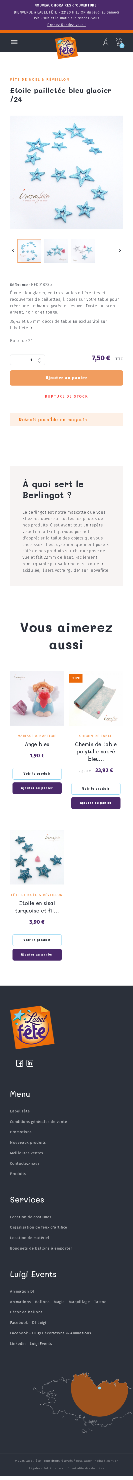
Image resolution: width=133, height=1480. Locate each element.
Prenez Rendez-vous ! (66, 25)
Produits (18, 1178)
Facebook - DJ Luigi (28, 1327)
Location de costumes (31, 1221)
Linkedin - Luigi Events (31, 1348)
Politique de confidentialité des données (74, 1472)
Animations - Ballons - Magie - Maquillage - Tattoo (58, 1306)
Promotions (21, 1136)
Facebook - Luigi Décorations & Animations (51, 1337)
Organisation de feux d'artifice (39, 1232)
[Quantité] (27, 362)
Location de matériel (30, 1242)
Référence (20, 286)
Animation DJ (22, 1295)
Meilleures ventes (27, 1157)
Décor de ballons (26, 1316)
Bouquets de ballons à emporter (41, 1252)
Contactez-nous (25, 1167)
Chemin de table (95, 737)
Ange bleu (37, 745)
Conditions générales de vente (38, 1126)
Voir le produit (37, 775)
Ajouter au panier (66, 380)
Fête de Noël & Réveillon (40, 79)
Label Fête (20, 1115)
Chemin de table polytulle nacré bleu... (96, 753)
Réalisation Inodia (89, 1465)
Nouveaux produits (28, 1146)
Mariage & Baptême (37, 737)
